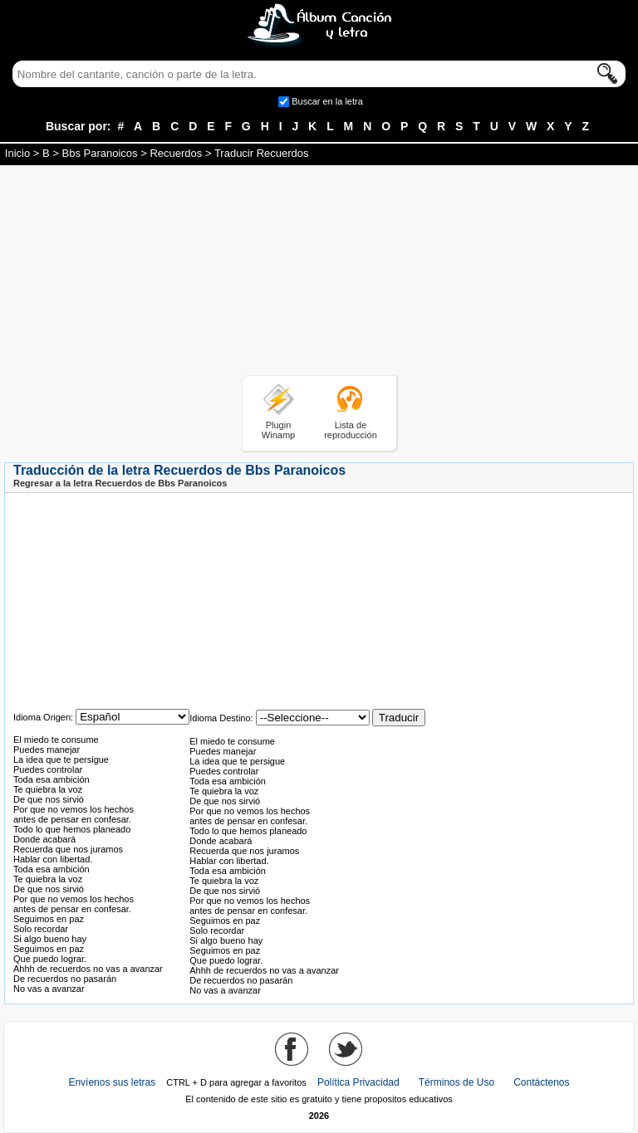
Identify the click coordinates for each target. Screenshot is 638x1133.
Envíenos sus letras (111, 1082)
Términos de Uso (456, 1082)
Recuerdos (176, 153)
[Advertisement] (319, 273)
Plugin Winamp (278, 430)
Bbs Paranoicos (100, 153)
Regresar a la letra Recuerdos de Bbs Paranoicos (120, 483)
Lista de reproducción (350, 430)
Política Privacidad (358, 1082)
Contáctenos (541, 1082)
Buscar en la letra (327, 101)
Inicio (17, 153)
